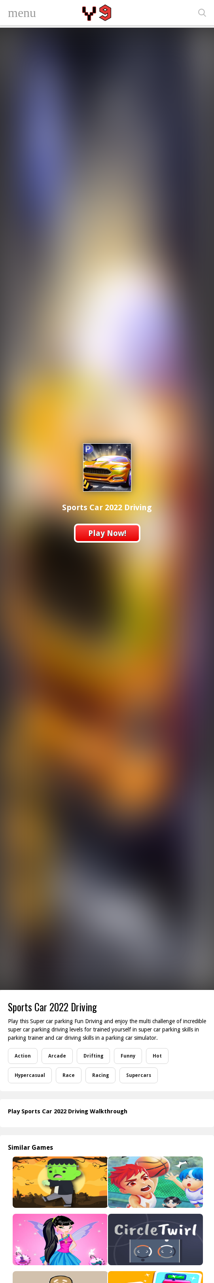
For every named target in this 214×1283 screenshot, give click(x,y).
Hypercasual (30, 1075)
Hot (157, 1056)
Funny (128, 1056)
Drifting (93, 1056)
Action (23, 1056)
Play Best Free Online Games (97, 12)
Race (68, 1075)
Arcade (57, 1056)
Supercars (138, 1075)
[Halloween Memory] (59, 1182)
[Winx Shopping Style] (59, 1239)
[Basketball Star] (154, 1182)
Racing (100, 1075)
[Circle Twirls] (154, 1239)
